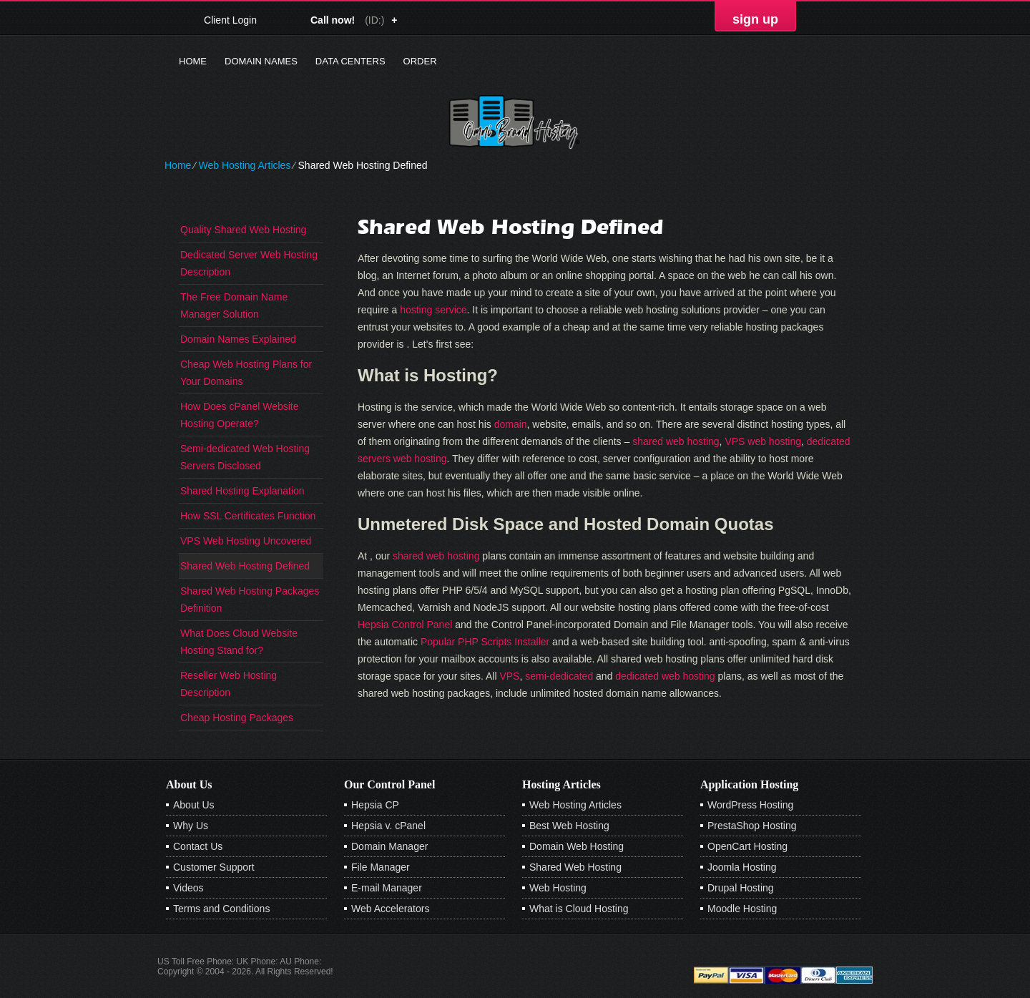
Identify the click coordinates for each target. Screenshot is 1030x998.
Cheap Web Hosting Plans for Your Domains (246, 372)
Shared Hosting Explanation (242, 490)
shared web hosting (675, 441)
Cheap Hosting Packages (236, 717)
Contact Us (197, 846)
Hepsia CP (375, 805)
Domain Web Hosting (576, 846)
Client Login (230, 19)
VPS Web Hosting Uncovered (245, 541)
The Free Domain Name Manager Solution (234, 305)
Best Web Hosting (569, 825)
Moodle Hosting (742, 908)
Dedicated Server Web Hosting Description (249, 263)
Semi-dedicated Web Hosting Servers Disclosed (245, 457)
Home (193, 61)
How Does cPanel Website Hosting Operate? (239, 415)
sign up (755, 19)
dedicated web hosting (665, 676)
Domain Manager (389, 846)
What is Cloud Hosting (579, 908)
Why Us (190, 825)
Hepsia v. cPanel (388, 825)
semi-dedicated (559, 676)
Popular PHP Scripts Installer (485, 641)
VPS (509, 676)
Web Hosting (558, 888)
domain (510, 424)
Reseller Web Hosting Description (228, 684)
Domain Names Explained (238, 339)
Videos (188, 888)
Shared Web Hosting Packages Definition (249, 599)
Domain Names (261, 61)
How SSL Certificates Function (247, 516)
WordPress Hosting (750, 805)
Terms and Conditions (221, 908)
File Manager (380, 867)
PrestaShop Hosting (752, 825)
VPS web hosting (763, 441)
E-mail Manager (386, 888)
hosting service (433, 309)
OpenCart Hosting (747, 846)
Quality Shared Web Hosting (243, 229)
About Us (194, 805)
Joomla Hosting (742, 867)
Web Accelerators (390, 908)
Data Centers (350, 61)
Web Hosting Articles (244, 165)
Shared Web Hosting (575, 867)
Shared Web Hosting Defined (245, 566)
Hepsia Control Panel (405, 624)
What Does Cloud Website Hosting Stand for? (239, 641)
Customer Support (214, 867)
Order (420, 61)
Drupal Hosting (740, 888)
